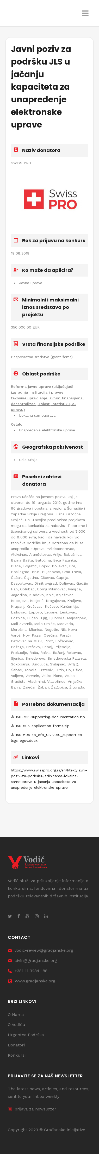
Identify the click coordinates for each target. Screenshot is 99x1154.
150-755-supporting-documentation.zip (50, 717)
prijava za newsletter (32, 1109)
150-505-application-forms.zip (43, 726)
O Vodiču (16, 1024)
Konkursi (17, 1055)
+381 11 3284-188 (27, 970)
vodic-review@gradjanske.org (40, 950)
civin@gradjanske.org (32, 960)
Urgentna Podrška (26, 1034)
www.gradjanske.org (31, 980)
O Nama (16, 1014)
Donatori (16, 1044)
